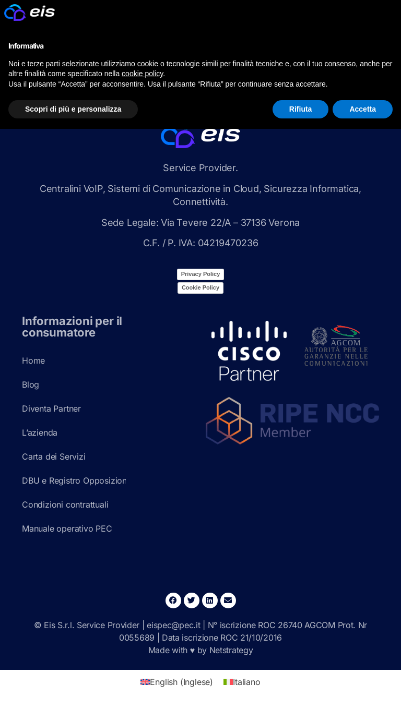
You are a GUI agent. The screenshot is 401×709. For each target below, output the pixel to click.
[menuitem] (176, 681)
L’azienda (39, 432)
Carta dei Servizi (54, 456)
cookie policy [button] (142, 73)
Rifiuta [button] (300, 109)
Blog (30, 384)
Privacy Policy (200, 274)
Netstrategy (231, 650)
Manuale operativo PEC (67, 528)
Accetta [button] (362, 109)
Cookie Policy (200, 287)
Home (33, 360)
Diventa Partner (51, 408)
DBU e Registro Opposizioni (74, 480)
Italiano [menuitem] (246, 682)
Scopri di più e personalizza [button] (73, 109)
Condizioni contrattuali (65, 504)
